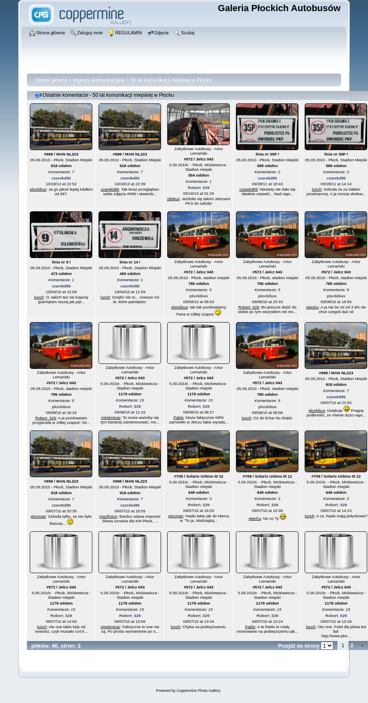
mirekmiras (110, 417)
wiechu (312, 307)
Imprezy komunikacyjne (99, 80)
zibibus (173, 198)
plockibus (38, 189)
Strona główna (51, 80)
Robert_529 (198, 187)
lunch (317, 189)
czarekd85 (61, 178)
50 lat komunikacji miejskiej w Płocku (171, 80)
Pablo (178, 417)
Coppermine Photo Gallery (198, 691)
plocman (38, 516)
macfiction (108, 516)
